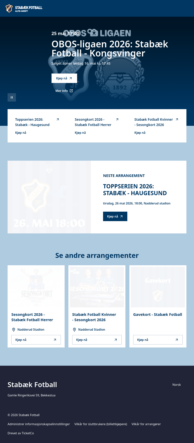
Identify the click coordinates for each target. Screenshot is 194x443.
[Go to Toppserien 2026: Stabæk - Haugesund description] (49, 197)
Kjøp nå (64, 78)
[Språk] (178, 384)
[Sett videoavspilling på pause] (12, 97)
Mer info (66, 92)
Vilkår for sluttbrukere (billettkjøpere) (100, 424)
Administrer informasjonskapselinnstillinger (39, 424)
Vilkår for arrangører (146, 424)
